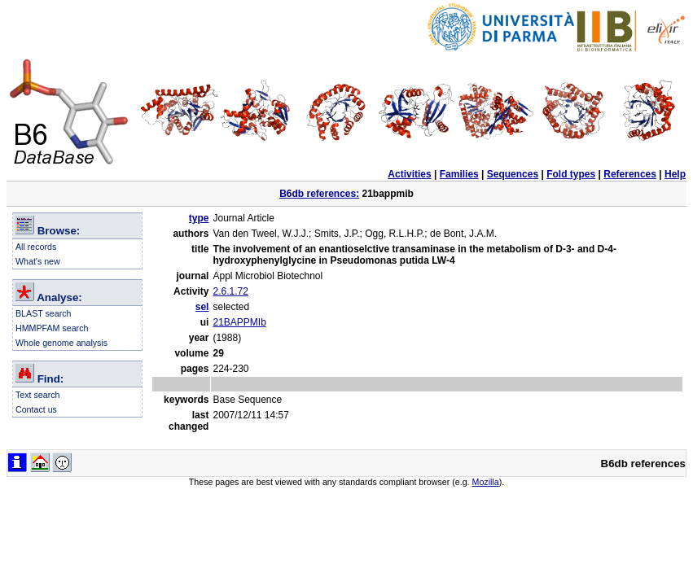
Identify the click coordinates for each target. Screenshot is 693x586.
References (629, 174)
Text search (37, 395)
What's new (37, 261)
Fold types (570, 174)
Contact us (36, 409)
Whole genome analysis (61, 343)
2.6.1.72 (230, 291)
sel (202, 307)
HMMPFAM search (51, 328)
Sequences (512, 174)
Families (459, 174)
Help (675, 174)
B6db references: (319, 193)
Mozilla (485, 482)
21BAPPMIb (239, 322)
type (199, 218)
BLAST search (43, 313)
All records (35, 246)
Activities (409, 174)
